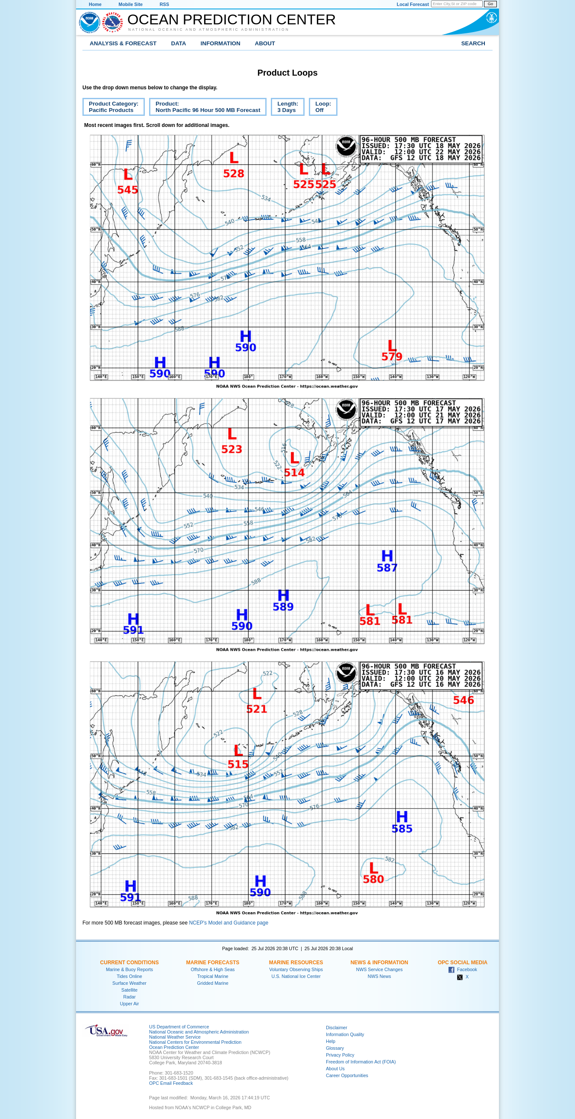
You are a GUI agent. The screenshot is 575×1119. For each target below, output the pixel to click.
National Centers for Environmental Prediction (195, 1042)
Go (490, 4)
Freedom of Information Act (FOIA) (361, 1061)
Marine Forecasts (213, 963)
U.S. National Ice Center (296, 976)
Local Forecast (413, 4)
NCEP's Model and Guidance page (228, 923)
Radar (129, 996)
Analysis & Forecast (123, 43)
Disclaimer (336, 1027)
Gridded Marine (212, 983)
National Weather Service (175, 1036)
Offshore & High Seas (213, 969)
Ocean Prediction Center (231, 19)
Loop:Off (320, 108)
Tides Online (129, 976)
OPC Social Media (462, 963)
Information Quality (345, 1034)
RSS (164, 4)
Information (221, 43)
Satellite (129, 989)
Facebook (462, 969)
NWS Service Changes (379, 969)
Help (330, 1041)
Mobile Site (131, 4)
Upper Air (129, 1003)
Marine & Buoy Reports (129, 969)
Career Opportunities (347, 1075)
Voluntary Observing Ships (296, 969)
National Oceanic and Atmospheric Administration (209, 29)
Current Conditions (129, 963)
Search (473, 43)
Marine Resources (296, 963)
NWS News (379, 976)
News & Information (379, 963)
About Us (335, 1068)
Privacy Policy (340, 1054)
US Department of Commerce (179, 1026)
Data (178, 43)
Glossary (335, 1048)
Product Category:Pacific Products (110, 108)
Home (95, 4)
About (265, 43)
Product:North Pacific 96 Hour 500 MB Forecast (204, 108)
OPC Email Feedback (171, 1083)
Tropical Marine (212, 976)
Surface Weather (129, 983)
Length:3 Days (284, 108)
